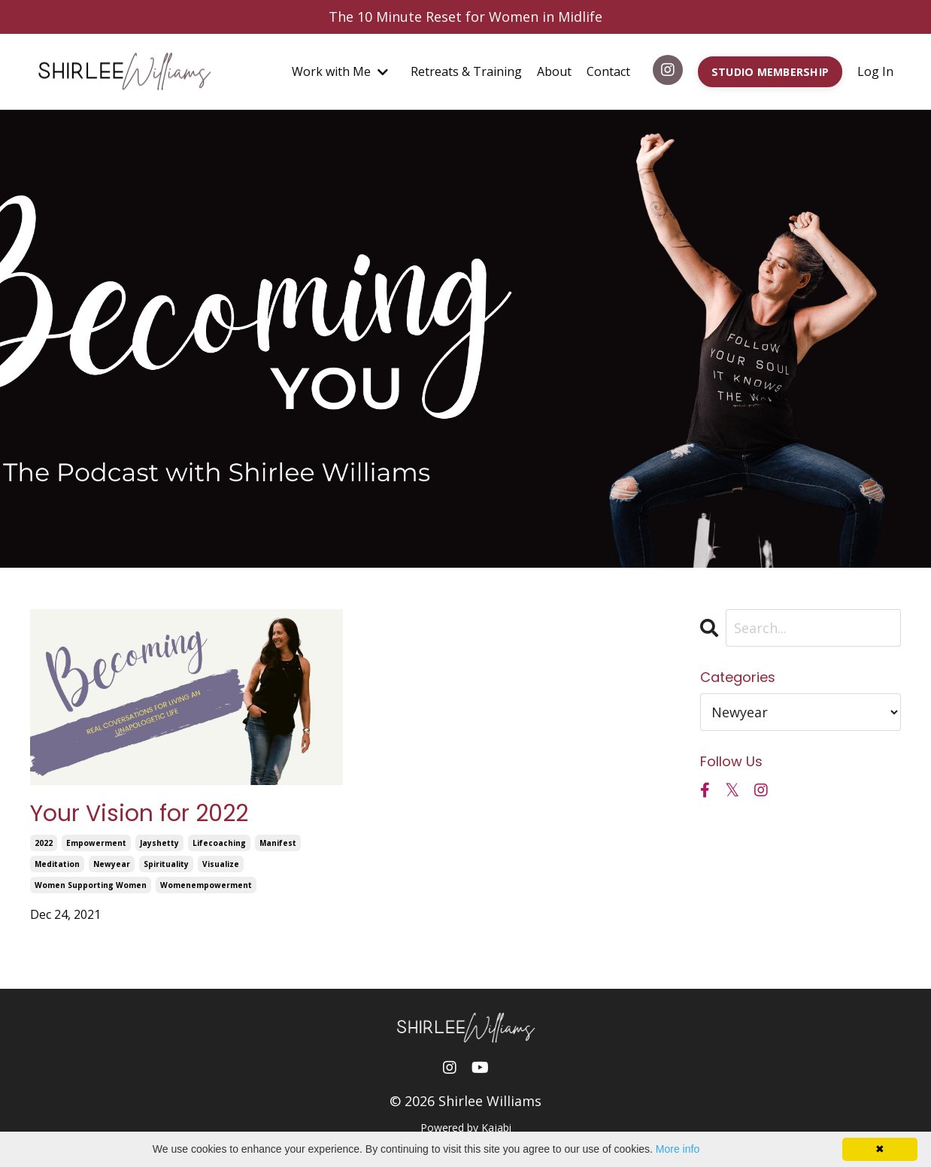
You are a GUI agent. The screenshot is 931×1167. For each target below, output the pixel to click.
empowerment (96, 843)
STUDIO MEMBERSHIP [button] (770, 72)
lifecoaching (219, 843)
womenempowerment (206, 885)
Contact (608, 71)
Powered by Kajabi (465, 1127)
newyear (111, 864)
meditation (57, 864)
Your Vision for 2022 (139, 813)
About (554, 71)
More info (677, 1149)
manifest (277, 843)
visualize (220, 864)
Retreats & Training (466, 71)
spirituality (166, 864)
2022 (44, 843)
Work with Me (340, 71)
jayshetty (159, 843)
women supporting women (91, 885)
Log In (875, 71)
